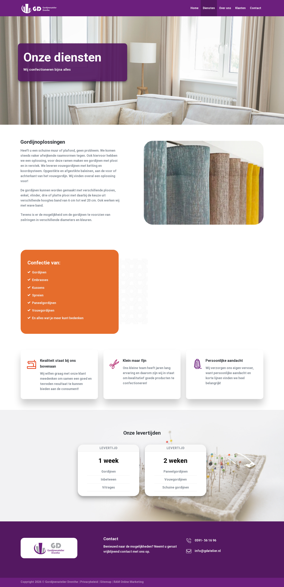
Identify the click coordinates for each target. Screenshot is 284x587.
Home (195, 8)
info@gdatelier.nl (208, 551)
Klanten (240, 8)
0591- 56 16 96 (205, 540)
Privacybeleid (89, 582)
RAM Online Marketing (129, 582)
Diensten (209, 8)
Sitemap (105, 582)
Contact (255, 8)
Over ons (225, 8)
